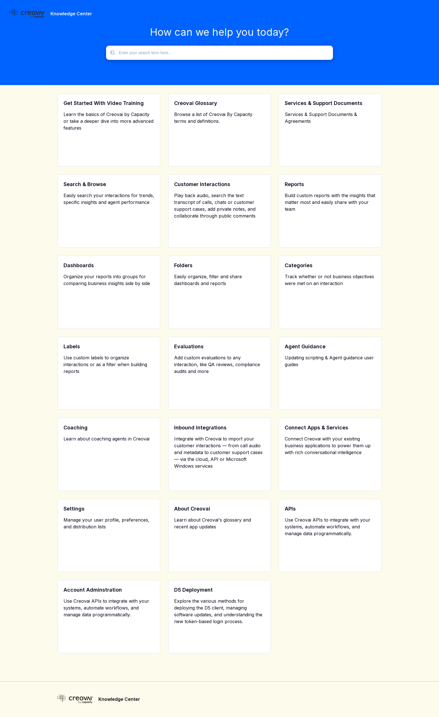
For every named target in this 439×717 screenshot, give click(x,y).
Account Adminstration (93, 590)
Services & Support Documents (323, 103)
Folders (183, 265)
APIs (290, 509)
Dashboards (79, 265)
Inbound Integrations (200, 428)
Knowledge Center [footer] (119, 699)
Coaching (76, 428)
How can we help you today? (219, 32)
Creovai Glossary (195, 103)
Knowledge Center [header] (71, 13)
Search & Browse (85, 184)
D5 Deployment (193, 590)
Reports (294, 184)
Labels (72, 346)
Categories (299, 265)
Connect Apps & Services (316, 428)
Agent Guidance (305, 346)
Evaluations (189, 346)
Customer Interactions (202, 184)
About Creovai (192, 509)
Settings (74, 509)
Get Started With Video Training (104, 103)
